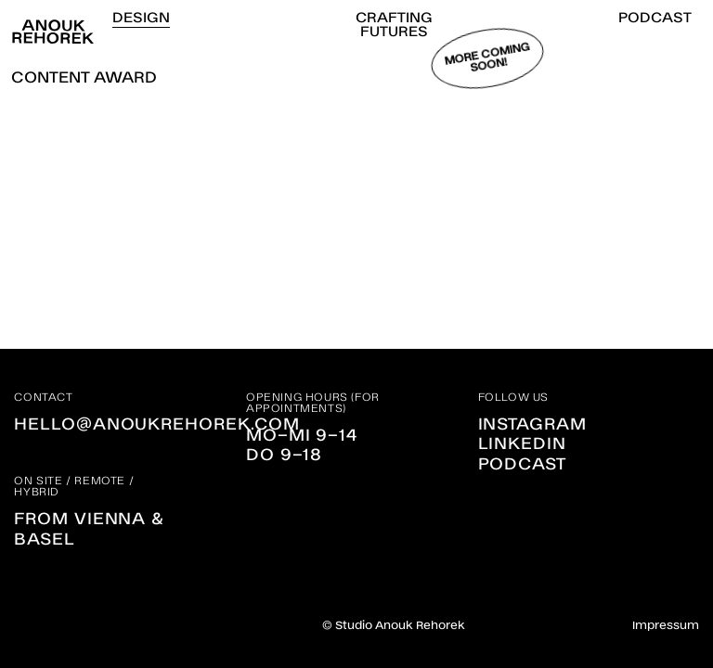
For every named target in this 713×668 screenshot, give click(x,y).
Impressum (665, 624)
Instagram (532, 422)
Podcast (522, 462)
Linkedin (522, 441)
